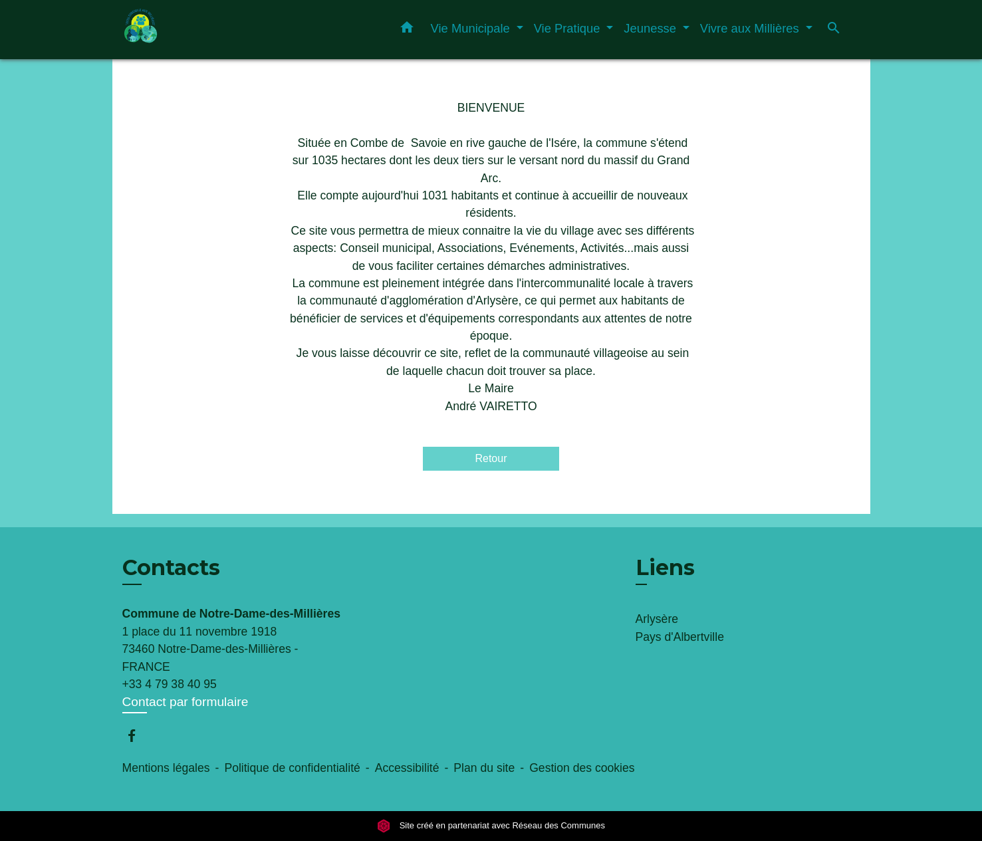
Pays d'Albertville (680, 637)
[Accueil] (205, 30)
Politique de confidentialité (292, 768)
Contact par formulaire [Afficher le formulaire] (185, 702)
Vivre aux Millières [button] (751, 28)
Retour (491, 458)
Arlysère (657, 619)
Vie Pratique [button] (569, 28)
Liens (665, 567)
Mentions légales (166, 768)
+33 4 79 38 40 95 (169, 684)
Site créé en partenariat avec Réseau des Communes (491, 825)
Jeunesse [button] (651, 28)
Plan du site (484, 768)
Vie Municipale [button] (472, 28)
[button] (407, 30)
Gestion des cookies (581, 768)
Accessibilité (407, 768)
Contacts (171, 567)
